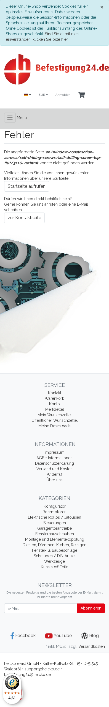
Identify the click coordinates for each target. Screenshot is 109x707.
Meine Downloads (54, 426)
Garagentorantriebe (54, 528)
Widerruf (54, 474)
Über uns (54, 480)
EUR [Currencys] (43, 95)
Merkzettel (54, 409)
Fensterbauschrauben (54, 534)
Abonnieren (91, 608)
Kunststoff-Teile (54, 567)
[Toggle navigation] (10, 118)
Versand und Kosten (54, 469)
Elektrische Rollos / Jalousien (54, 517)
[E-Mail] (40, 608)
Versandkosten (91, 646)
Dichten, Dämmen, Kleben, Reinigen (54, 545)
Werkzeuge (54, 561)
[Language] (27, 95)
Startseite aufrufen (27, 186)
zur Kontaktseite (24, 217)
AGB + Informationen (54, 458)
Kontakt (54, 393)
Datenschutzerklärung (54, 463)
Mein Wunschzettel (55, 415)
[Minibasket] (81, 95)
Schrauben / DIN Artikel (55, 556)
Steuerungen (54, 523)
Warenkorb (55, 398)
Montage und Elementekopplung (54, 539)
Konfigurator (55, 506)
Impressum (54, 452)
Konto (54, 404)
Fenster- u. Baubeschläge (54, 550)
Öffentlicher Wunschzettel (54, 420)
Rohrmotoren (54, 512)
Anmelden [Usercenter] (62, 95)
